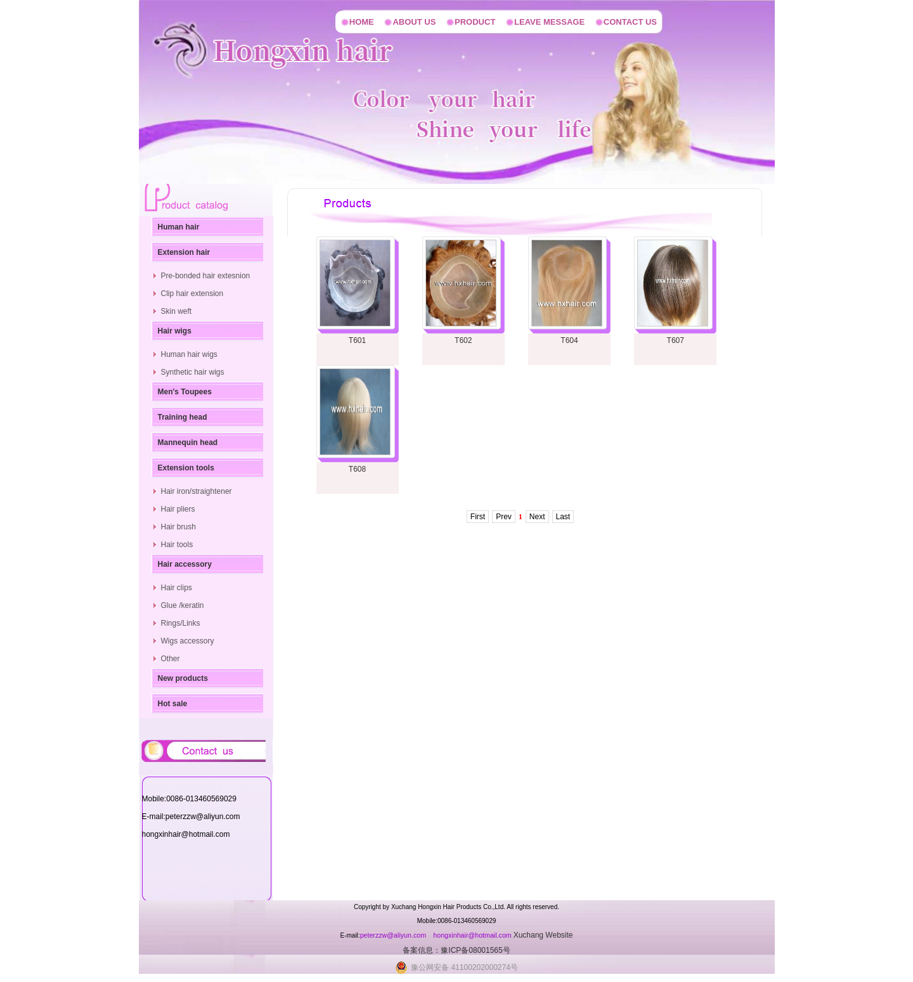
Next (537, 516)
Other (170, 658)
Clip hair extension (192, 293)
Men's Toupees (185, 391)
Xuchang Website (543, 935)
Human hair (179, 227)
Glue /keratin (182, 605)
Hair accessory (185, 564)
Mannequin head (188, 442)
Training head (182, 417)
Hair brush (178, 526)
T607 (675, 340)
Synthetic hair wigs (192, 372)
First (477, 516)
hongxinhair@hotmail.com (473, 935)
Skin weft (176, 311)
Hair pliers (178, 509)
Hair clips (176, 587)
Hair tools (177, 544)
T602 (463, 340)
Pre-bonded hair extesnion (205, 275)
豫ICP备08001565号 (475, 950)
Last (563, 516)
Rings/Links (180, 623)
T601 (357, 340)
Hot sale (173, 703)
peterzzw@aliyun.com (394, 935)
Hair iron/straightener (196, 491)
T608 (357, 469)
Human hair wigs (189, 354)
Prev (504, 516)
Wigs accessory (187, 640)
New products (183, 678)
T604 (569, 340)
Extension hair (184, 252)
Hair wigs (174, 330)
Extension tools (186, 467)
